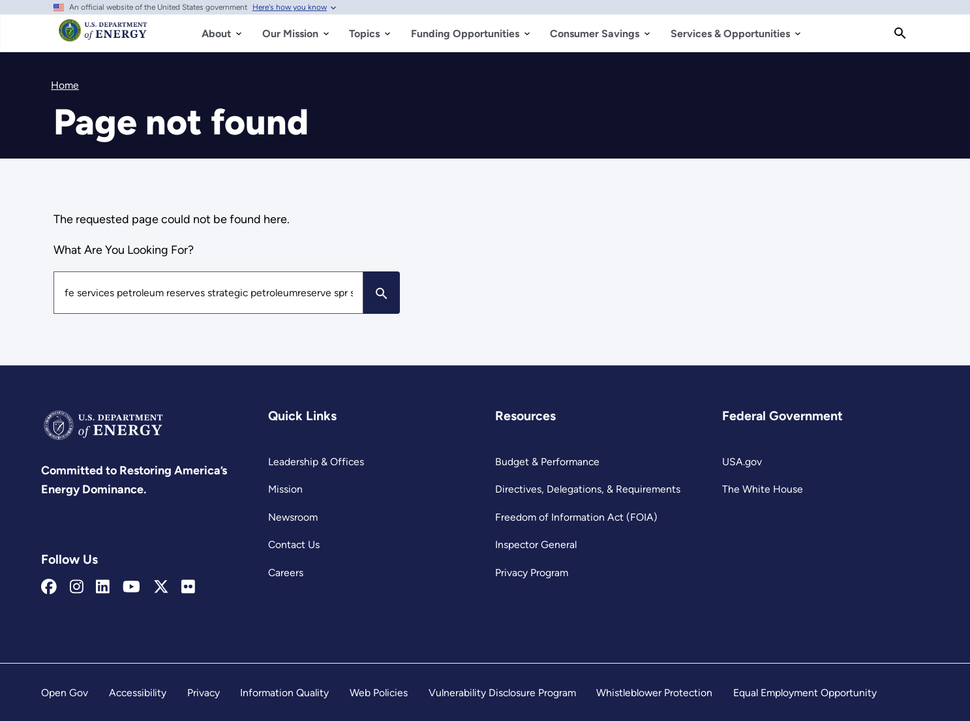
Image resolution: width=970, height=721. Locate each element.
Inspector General (536, 544)
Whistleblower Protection (654, 692)
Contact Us (294, 544)
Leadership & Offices (316, 461)
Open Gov (64, 692)
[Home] (103, 36)
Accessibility (137, 692)
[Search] (900, 33)
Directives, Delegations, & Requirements (587, 489)
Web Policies (379, 692)
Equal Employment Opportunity (805, 692)
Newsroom (293, 517)
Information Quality (284, 692)
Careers (285, 572)
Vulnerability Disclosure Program (502, 692)
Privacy (203, 692)
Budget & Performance (547, 461)
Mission (285, 489)
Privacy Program (531, 572)
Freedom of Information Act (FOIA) (576, 517)
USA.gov (742, 461)
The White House (762, 489)
